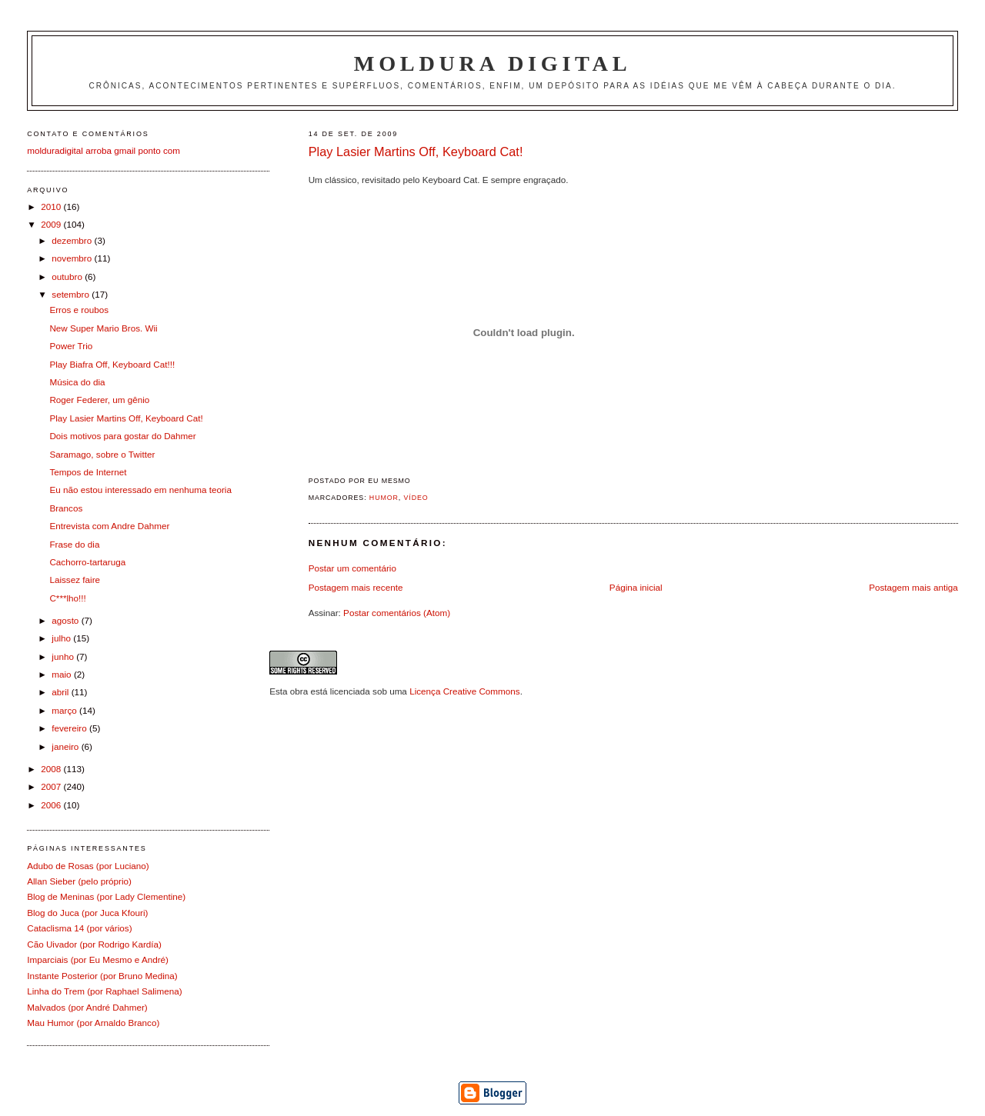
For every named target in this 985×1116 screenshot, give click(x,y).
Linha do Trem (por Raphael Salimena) (104, 991)
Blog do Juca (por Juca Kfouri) (87, 913)
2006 (52, 805)
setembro (72, 294)
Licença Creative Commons (464, 691)
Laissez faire (74, 580)
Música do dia (77, 382)
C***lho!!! (67, 598)
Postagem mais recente (356, 587)
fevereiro (70, 728)
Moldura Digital (492, 63)
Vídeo (416, 497)
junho (64, 656)
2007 (52, 786)
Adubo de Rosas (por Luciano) (88, 866)
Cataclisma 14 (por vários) (79, 928)
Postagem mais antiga (913, 587)
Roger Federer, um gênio (99, 400)
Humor (384, 497)
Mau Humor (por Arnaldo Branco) (93, 1023)
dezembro (73, 240)
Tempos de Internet (87, 472)
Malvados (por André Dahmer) (87, 1007)
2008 (52, 769)
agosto (66, 620)
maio (63, 674)
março (65, 710)
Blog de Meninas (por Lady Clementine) (106, 896)
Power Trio (70, 346)
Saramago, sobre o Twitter (102, 454)
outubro (68, 276)
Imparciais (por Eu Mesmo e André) (98, 959)
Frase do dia (74, 544)
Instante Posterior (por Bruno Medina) (102, 976)
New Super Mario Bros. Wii (103, 328)
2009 (52, 224)
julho (62, 638)
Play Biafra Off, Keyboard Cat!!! (112, 364)
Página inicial (636, 587)
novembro (73, 258)
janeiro (66, 746)
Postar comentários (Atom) (396, 613)
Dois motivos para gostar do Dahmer (122, 436)
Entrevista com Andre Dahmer (109, 526)
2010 (52, 207)
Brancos (65, 508)
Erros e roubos (79, 310)
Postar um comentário (352, 568)
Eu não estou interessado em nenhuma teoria (140, 490)
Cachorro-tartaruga (87, 562)
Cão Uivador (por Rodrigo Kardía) (94, 944)
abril (61, 692)
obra (299, 691)
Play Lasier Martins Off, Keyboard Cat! (416, 151)
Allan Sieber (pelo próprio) (79, 881)
